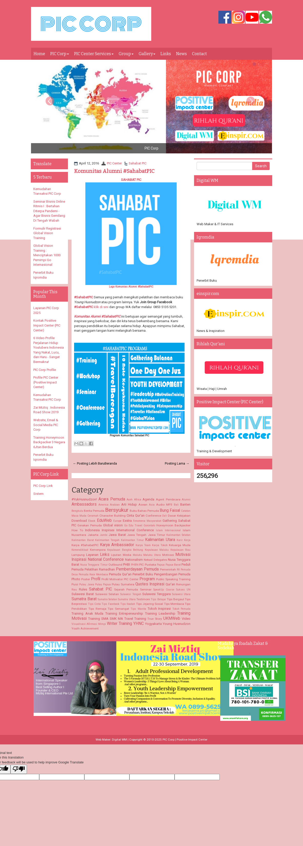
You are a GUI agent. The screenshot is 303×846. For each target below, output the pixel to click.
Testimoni (143, 599)
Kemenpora (98, 550)
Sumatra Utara (126, 599)
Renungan (183, 584)
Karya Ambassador (117, 545)
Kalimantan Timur (132, 540)
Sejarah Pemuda (126, 589)
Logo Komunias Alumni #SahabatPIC (131, 286)
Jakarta (93, 535)
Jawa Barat (117, 535)
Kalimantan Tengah (107, 540)
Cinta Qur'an (136, 515)
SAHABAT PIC (131, 180)
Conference (153, 515)
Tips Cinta (94, 604)
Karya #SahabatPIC (85, 545)
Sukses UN (183, 589)
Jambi (103, 535)
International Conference (135, 530)
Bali (176, 504)
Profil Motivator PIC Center (120, 579)
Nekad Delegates (155, 560)
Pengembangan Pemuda (172, 574)
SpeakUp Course (163, 589)
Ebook (91, 521)
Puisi (75, 584)
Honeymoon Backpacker (173, 525)
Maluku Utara (152, 555)
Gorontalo (149, 525)
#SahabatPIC (83, 297)
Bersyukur (116, 510)
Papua (161, 564)
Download (79, 521)
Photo (76, 579)
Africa (137, 499)
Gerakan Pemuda (89, 525)
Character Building (112, 515)
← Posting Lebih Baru (89, 463)
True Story (154, 619)
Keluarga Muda (179, 545)
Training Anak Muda (87, 613)
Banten (185, 504)
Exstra (127, 521)
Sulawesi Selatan (107, 594)
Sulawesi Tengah (130, 594)
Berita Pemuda (94, 511)
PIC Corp (59, 53)
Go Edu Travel (133, 525)
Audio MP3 (164, 504)
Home (39, 53)
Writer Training (119, 623)
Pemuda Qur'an (120, 574)
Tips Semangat (118, 609)
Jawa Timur (156, 535)
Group (126, 53)
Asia (152, 504)
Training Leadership (160, 613)
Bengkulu (77, 511)
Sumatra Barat (84, 599)
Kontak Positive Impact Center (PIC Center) (46, 325)
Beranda (111, 463)
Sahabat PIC (137, 163)
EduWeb (104, 520)
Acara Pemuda (111, 499)
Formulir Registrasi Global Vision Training (47, 233)
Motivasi (168, 555)
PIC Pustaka (147, 564)
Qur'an (170, 584)
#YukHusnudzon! (84, 499)
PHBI (126, 564)
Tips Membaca (174, 604)
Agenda (148, 499)
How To (77, 530)
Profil (95, 579)
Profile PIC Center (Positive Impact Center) (45, 382)
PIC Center (114, 163)
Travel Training (135, 619)
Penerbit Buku (143, 574)
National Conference (106, 559)
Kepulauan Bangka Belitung (125, 550)
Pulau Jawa (86, 584)
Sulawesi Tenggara (156, 594)
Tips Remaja (97, 609)
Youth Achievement (85, 628)
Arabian (115, 504)
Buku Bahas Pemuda (144, 511)
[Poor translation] (19, 769)
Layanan (92, 555)
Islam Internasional (168, 530)
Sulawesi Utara (181, 594)
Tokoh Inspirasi (159, 609)
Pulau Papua (103, 584)
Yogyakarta (153, 624)
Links (165, 53)
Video (186, 619)
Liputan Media (121, 555)
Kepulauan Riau (180, 550)
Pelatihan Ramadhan (100, 569)
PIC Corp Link (43, 486)
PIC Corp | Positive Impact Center (185, 739)
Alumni (186, 499)
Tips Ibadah (127, 604)
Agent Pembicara (168, 499)
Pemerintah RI (170, 569)
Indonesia (92, 530)
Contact (199, 53)
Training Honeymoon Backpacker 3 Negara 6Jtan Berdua (49, 442)
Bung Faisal (170, 510)
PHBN (134, 564)
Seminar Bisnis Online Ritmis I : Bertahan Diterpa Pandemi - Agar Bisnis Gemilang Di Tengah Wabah (49, 211)
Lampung (78, 555)
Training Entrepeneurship (124, 613)
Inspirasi (108, 530)
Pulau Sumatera (123, 584)
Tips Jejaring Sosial (149, 604)
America (103, 504)
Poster (85, 579)
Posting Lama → (177, 463)
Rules (83, 589)
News (181, 53)
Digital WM (119, 739)
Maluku (137, 555)
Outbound (115, 564)
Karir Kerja (183, 540)
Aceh (130, 499)
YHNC (138, 623)
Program (147, 579)
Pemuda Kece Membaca (93, 574)
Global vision (113, 525)
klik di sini (101, 307)
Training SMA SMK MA (105, 619)
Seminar (146, 589)
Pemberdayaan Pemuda (137, 569)
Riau (74, 589)
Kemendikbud (80, 550)
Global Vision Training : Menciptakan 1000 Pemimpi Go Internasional (46, 255)
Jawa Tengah (136, 535)
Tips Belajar (158, 599)
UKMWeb (171, 618)
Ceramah (92, 515)
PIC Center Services (94, 53)
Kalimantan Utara (160, 539)
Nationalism (134, 560)
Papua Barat (173, 564)
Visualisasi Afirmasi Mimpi (89, 624)
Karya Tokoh (160, 545)
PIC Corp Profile (44, 370)
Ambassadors (84, 504)
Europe (117, 521)
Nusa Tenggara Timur (94, 564)
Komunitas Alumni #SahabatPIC (114, 171)
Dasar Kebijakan (179, 515)
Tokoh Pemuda (181, 609)
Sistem (38, 494)
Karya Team (143, 545)
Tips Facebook (110, 604)
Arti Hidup (129, 504)
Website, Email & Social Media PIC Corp (45, 424)
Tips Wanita (138, 609)
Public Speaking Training (173, 579)
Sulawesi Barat (83, 594)
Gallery (147, 53)
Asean (142, 504)
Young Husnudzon (176, 624)
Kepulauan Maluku (157, 550)
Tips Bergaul (175, 599)
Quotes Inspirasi (149, 584)
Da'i (164, 515)
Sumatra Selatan (107, 599)
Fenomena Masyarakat (147, 521)
